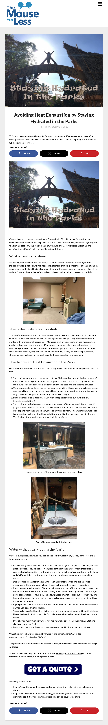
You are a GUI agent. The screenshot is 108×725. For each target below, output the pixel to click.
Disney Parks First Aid (58, 239)
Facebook (30, 637)
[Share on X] (54, 153)
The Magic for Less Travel (69, 653)
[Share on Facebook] (23, 153)
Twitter (41, 637)
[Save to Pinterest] (84, 153)
